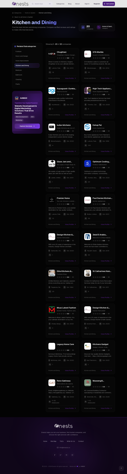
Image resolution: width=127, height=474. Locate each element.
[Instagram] (72, 455)
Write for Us (71, 441)
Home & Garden (30, 13)
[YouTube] (66, 455)
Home (45, 441)
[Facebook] (55, 455)
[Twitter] (60, 455)
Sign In (87, 4)
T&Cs (62, 441)
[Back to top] (121, 468)
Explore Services (27, 126)
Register (97, 4)
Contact (81, 441)
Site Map (53, 441)
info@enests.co (63, 448)
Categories (16, 13)
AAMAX (83, 466)
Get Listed (109, 4)
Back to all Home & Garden (22, 17)
